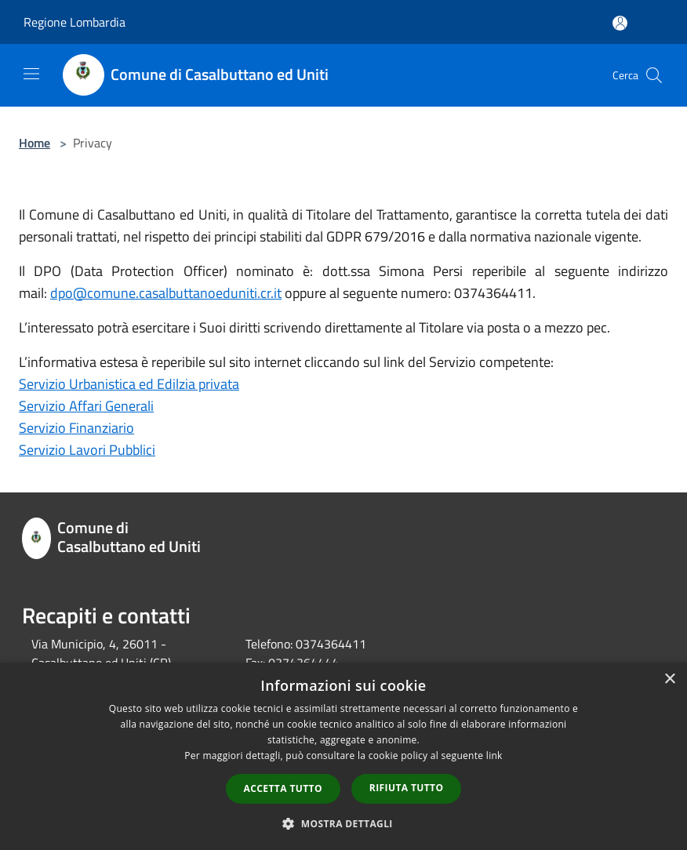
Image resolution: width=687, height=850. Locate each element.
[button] (343, 823)
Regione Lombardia (74, 22)
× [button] (669, 679)
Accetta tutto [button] (283, 788)
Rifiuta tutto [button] (406, 787)
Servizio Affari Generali (86, 405)
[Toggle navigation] (31, 73)
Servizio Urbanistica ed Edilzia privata (129, 383)
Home (34, 142)
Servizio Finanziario (76, 427)
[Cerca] (654, 75)
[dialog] (343, 756)
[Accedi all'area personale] (620, 23)
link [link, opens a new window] (494, 755)
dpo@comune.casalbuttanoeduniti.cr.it (166, 292)
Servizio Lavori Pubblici (87, 449)
